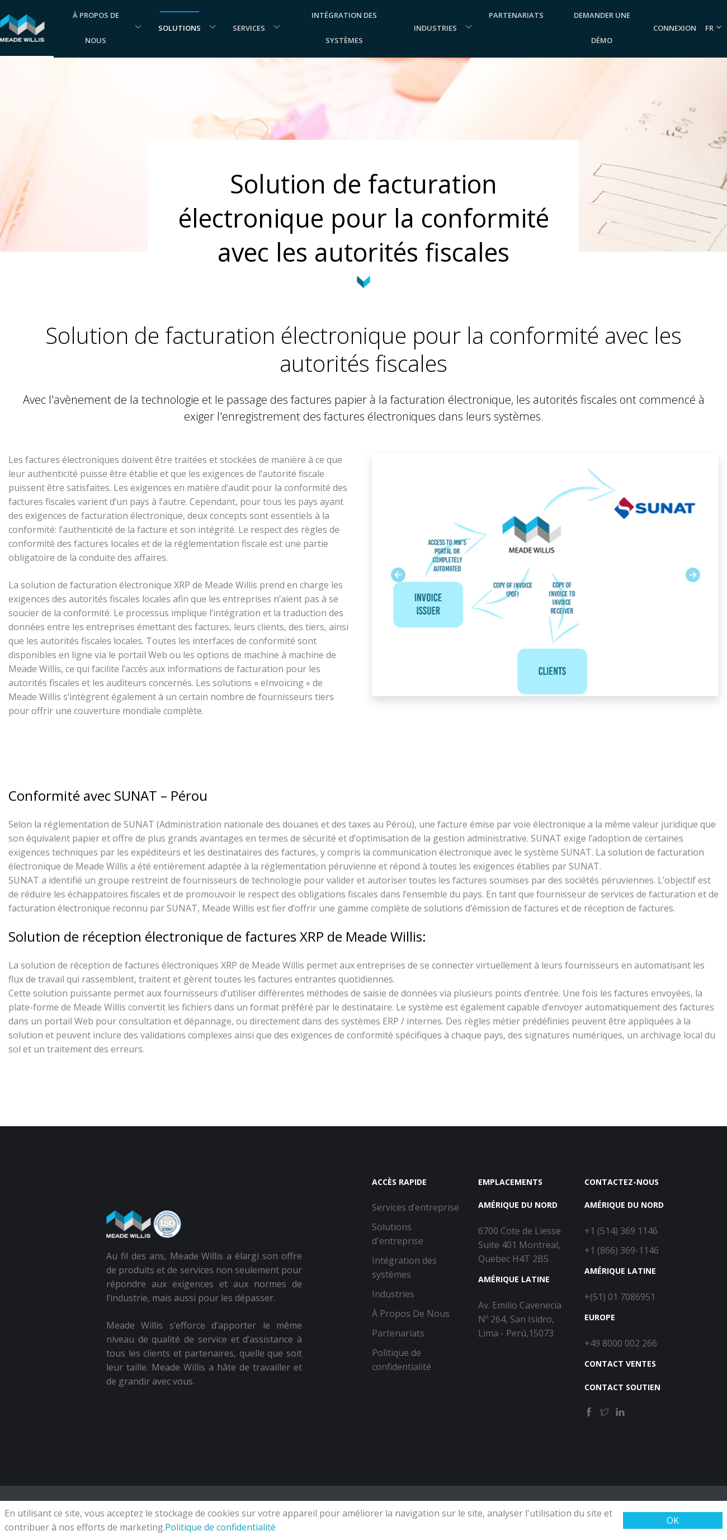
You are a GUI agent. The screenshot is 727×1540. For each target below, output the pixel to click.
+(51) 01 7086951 (619, 1297)
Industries (435, 28)
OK (673, 1520)
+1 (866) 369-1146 (621, 1250)
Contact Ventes (620, 1363)
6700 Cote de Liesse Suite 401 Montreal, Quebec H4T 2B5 (519, 1245)
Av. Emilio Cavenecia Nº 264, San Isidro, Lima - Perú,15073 (519, 1319)
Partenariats (398, 1333)
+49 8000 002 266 (620, 1343)
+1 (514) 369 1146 (621, 1231)
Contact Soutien (622, 1387)
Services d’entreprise (415, 1207)
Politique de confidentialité (220, 1527)
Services (249, 28)
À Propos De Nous (411, 1313)
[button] (398, 574)
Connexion (674, 28)
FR (714, 28)
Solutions (179, 28)
